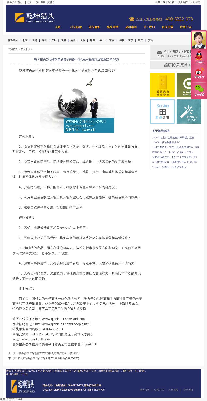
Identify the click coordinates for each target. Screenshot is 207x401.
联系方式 (185, 27)
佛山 (101, 40)
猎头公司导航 (14, 2)
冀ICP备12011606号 (11, 399)
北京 (29, 2)
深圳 (43, 2)
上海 (36, 2)
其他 (49, 2)
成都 (121, 40)
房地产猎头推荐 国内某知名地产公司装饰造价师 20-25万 (48, 358)
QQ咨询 (199, 57)
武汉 (140, 40)
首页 (58, 27)
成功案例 (131, 27)
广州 (53, 40)
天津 (63, 40)
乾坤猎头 (13, 49)
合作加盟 (167, 27)
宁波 (111, 40)
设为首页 (183, 2)
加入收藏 (195, 2)
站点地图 (173, 389)
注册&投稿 (168, 2)
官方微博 (199, 73)
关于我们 (149, 27)
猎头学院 (112, 27)
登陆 (157, 2)
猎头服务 (94, 27)
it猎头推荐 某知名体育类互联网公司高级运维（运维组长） (49, 353)
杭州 (73, 40)
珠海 (92, 40)
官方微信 (199, 90)
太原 (82, 40)
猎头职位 (76, 27)
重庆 (130, 40)
